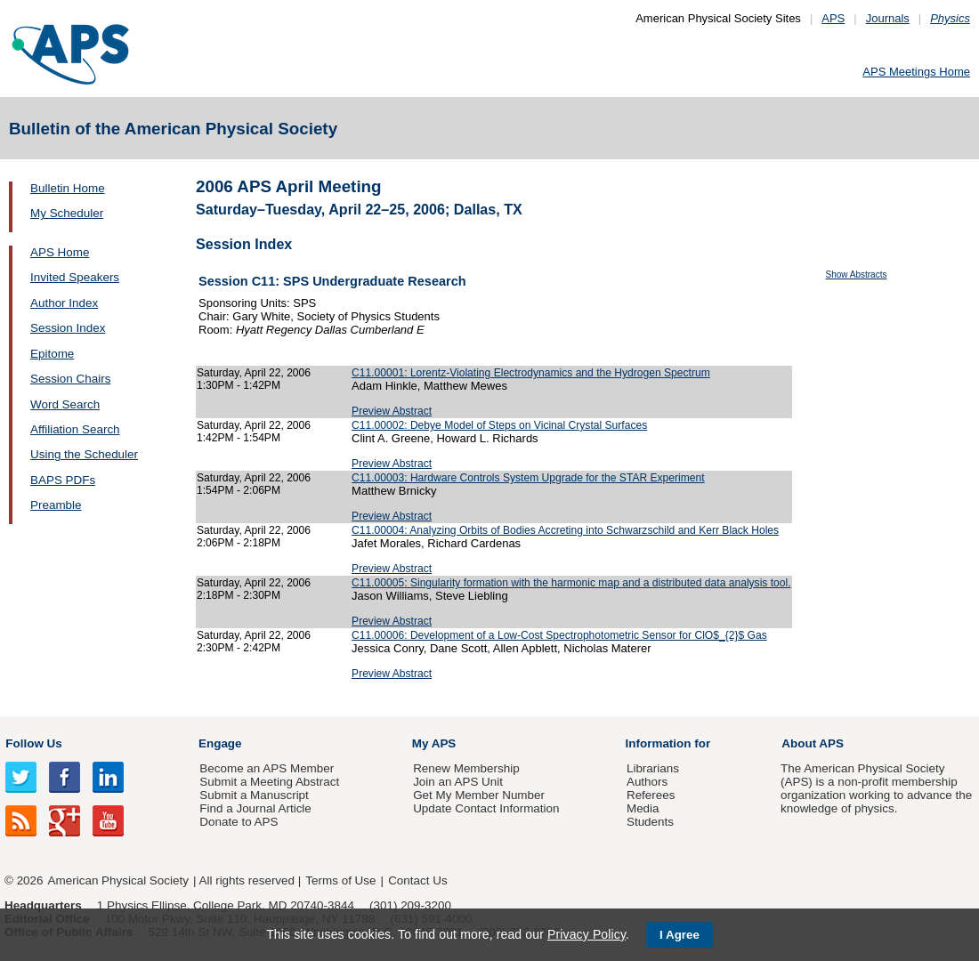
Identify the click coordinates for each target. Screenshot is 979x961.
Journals (888, 18)
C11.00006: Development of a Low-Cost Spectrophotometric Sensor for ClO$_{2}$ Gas (559, 635)
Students (650, 821)
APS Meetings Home (916, 71)
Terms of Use (340, 880)
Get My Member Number (479, 795)
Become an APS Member (266, 768)
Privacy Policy (586, 934)
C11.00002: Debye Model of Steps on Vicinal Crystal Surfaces (499, 425)
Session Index (67, 328)
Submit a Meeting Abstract (269, 781)
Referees (651, 795)
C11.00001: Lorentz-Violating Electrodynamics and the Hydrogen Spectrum (531, 373)
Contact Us (417, 880)
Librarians (653, 768)
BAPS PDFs (62, 480)
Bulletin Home (67, 188)
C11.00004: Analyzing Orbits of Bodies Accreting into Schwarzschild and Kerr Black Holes (565, 530)
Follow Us (33, 743)
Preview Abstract (392, 411)
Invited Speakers (74, 277)
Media (643, 808)
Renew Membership (466, 768)
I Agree (679, 934)
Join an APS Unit (458, 781)
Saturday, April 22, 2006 (254, 373)
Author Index (64, 303)
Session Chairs (70, 378)
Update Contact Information (486, 808)
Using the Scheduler (84, 454)
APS (833, 18)
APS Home (59, 252)
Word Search (65, 404)
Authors (647, 781)
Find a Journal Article (255, 808)
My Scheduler (66, 213)
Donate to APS (238, 821)
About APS (812, 743)
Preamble (56, 505)
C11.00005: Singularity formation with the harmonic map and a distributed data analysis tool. (571, 583)
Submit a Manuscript (253, 795)
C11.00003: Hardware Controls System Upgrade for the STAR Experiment (528, 478)
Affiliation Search (75, 429)
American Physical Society (118, 880)
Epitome (52, 353)
